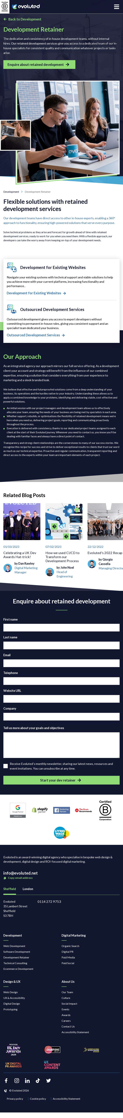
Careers (66, 1020)
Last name (10, 637)
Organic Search (70, 945)
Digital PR (67, 951)
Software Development (16, 951)
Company (9, 708)
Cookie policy (38, 1098)
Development (14, 191)
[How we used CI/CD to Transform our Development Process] (63, 540)
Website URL (12, 690)
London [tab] (28, 889)
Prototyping (10, 1009)
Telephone (10, 673)
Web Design (10, 992)
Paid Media (68, 957)
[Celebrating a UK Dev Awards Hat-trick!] (21, 540)
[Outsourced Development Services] (61, 321)
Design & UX (11, 981)
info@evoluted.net (20, 873)
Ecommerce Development (18, 968)
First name (10, 619)
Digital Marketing (74, 935)
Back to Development (22, 19)
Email (7, 655)
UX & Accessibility (14, 997)
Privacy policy (15, 1098)
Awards (66, 1015)
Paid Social (68, 963)
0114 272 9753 (49, 901)
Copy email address (18, 878)
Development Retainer (16, 957)
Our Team (67, 992)
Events (65, 1009)
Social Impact (69, 1003)
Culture (66, 997)
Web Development (14, 945)
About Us (68, 981)
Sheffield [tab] (9, 889)
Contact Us (68, 1026)
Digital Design (11, 1003)
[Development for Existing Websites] (61, 279)
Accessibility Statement (75, 1032)
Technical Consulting (15, 963)
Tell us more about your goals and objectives (33, 728)
